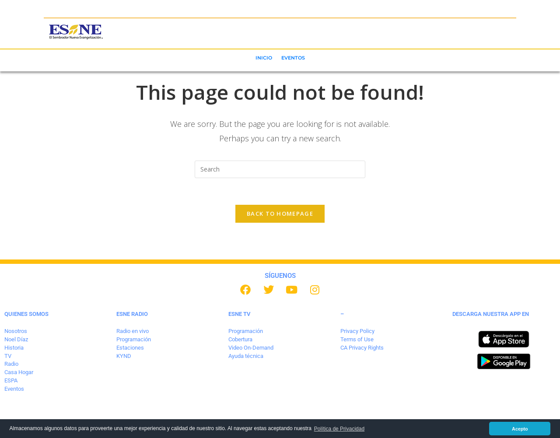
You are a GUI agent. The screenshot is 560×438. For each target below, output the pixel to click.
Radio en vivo (132, 331)
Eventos (14, 388)
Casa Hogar (18, 372)
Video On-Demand (250, 347)
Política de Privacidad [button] (339, 429)
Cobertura (240, 339)
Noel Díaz (16, 339)
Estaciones (130, 347)
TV (7, 356)
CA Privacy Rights (362, 347)
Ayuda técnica (245, 356)
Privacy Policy (357, 331)
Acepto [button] (520, 428)
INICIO (264, 58)
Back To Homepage (280, 213)
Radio (11, 364)
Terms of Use (357, 339)
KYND (123, 356)
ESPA (11, 380)
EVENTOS (293, 58)
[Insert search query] (280, 169)
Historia (14, 347)
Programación (133, 339)
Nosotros (15, 331)
